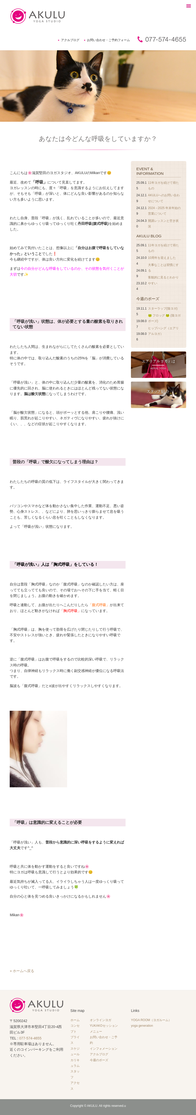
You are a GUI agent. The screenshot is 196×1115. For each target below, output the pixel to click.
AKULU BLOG (148, 236)
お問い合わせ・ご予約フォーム (108, 40)
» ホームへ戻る (22, 971)
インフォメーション (103, 1048)
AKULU (92, 1106)
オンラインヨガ (100, 1020)
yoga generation (142, 1025)
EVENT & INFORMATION (150, 171)
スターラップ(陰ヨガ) (163, 308)
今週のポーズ (147, 299)
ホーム (75, 1020)
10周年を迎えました (162, 258)
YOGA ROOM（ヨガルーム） (151, 1020)
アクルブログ (70, 40)
